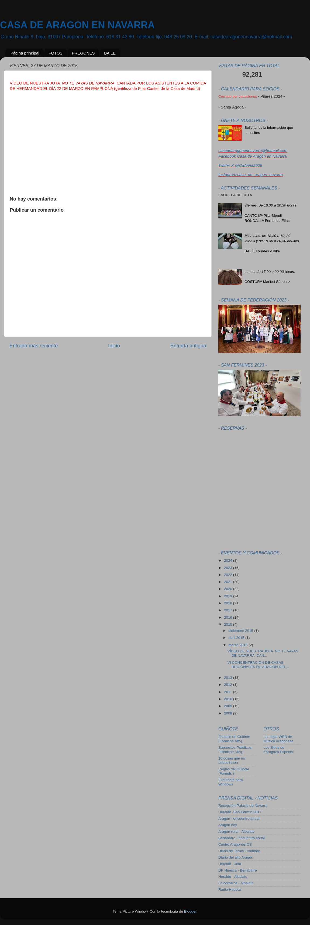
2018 (228, 603)
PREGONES (83, 53)
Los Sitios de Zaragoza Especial (279, 750)
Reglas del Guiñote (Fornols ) (233, 771)
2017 (228, 610)
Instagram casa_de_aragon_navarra (250, 174)
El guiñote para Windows (230, 782)
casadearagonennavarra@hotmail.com (252, 150)
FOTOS (55, 53)
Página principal (25, 53)
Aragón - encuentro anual (238, 818)
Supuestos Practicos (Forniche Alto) (235, 750)
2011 (228, 692)
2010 (228, 699)
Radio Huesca (229, 889)
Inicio (114, 345)
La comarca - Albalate (236, 883)
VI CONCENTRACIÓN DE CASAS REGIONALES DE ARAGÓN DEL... (258, 664)
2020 (228, 589)
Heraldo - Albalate (232, 877)
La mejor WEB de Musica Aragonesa (279, 739)
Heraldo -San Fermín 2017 (239, 812)
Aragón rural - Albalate (236, 831)
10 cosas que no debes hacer (231, 760)
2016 (228, 617)
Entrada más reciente (33, 345)
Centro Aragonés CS (235, 844)
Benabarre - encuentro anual (241, 838)
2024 (228, 560)
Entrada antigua (188, 345)
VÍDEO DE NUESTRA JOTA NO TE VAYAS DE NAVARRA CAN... (263, 653)
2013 (228, 678)
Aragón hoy (227, 825)
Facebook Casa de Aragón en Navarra (252, 156)
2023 (228, 568)
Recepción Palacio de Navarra (242, 806)
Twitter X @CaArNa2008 (240, 165)
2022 (228, 575)
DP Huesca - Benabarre (237, 870)
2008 (228, 713)
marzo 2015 (238, 645)
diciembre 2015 (241, 631)
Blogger (190, 911)
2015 (228, 624)
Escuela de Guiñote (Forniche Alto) (234, 739)
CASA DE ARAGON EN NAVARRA (77, 25)
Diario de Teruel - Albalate (239, 851)
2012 (228, 685)
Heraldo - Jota (229, 864)
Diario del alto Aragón (235, 857)
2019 (228, 596)
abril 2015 (236, 638)
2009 (228, 706)
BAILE (110, 53)
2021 (228, 582)
